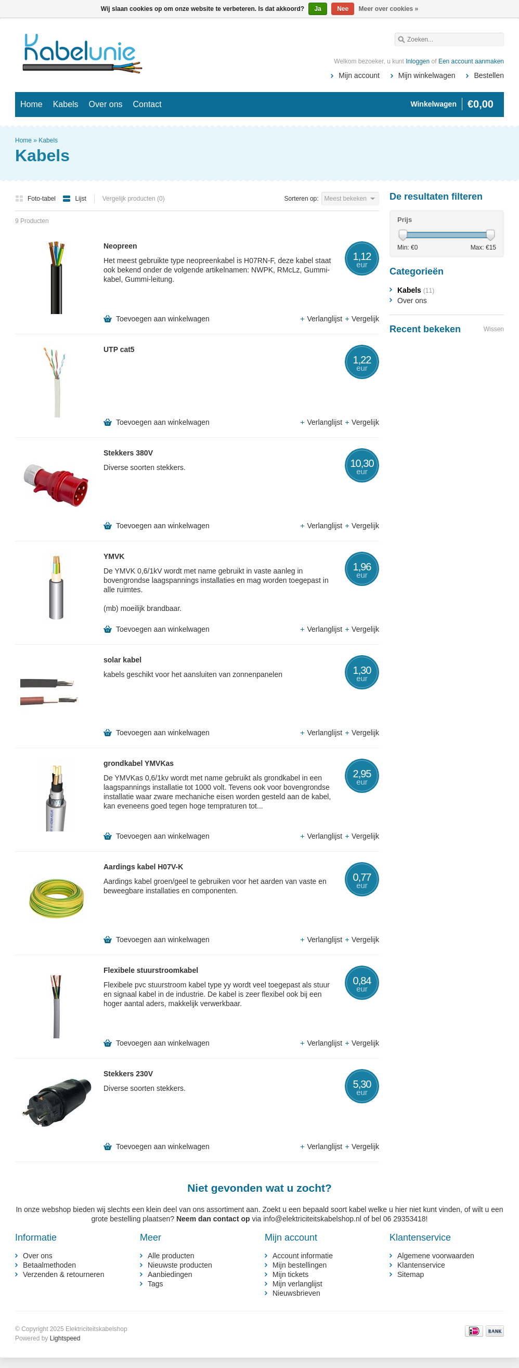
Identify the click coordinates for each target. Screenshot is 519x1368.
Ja (317, 8)
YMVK (113, 556)
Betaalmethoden (49, 1265)
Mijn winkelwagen (427, 75)
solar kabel (122, 660)
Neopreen (120, 246)
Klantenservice (421, 1265)
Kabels (66, 104)
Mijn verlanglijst (297, 1284)
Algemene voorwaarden (435, 1256)
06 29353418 (404, 1219)
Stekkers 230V (128, 1074)
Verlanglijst (322, 319)
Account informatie (303, 1256)
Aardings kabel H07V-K (143, 867)
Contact (147, 104)
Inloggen (418, 61)
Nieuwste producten (180, 1265)
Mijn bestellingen (300, 1265)
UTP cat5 (119, 349)
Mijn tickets (290, 1274)
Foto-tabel (36, 198)
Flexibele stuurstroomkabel (150, 970)
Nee (342, 8)
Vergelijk (361, 319)
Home (31, 104)
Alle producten (171, 1256)
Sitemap (410, 1274)
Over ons (106, 104)
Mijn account (359, 75)
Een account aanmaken (471, 61)
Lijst (74, 198)
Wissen (494, 329)
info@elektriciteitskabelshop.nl (312, 1219)
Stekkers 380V (128, 453)
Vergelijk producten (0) (133, 198)
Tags (155, 1284)
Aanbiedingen (170, 1274)
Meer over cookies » (389, 8)
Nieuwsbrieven (296, 1293)
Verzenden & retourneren (63, 1274)
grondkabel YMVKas (138, 763)
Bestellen (489, 75)
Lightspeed (65, 1338)
